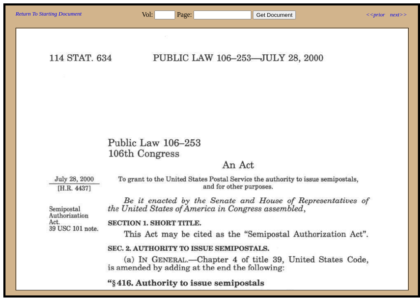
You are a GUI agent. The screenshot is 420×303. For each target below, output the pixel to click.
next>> (398, 14)
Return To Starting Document (49, 14)
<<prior (375, 14)
